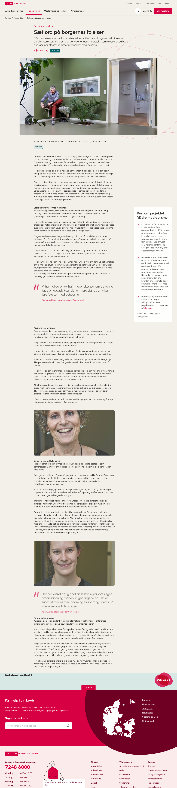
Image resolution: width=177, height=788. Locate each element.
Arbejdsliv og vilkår (14, 11)
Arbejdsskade (97, 774)
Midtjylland (147, 708)
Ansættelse (96, 766)
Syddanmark (148, 721)
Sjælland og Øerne (151, 717)
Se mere (88, 687)
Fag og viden (34, 11)
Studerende (124, 783)
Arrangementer (78, 11)
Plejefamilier (124, 774)
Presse (167, 4)
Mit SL (147, 11)
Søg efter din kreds (16, 718)
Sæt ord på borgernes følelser (39, 18)
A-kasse (129, 4)
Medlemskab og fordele (55, 11)
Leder (122, 770)
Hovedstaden (148, 704)
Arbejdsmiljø (97, 770)
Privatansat (124, 778)
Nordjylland (147, 712)
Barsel (94, 783)
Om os (138, 4)
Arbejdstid (96, 778)
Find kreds (150, 4)
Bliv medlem (163, 11)
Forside (8, 18)
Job (159, 4)
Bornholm (146, 700)
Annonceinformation (157, 770)
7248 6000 (17, 767)
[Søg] (138, 11)
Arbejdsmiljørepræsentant (131, 766)
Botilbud (38, 147)
